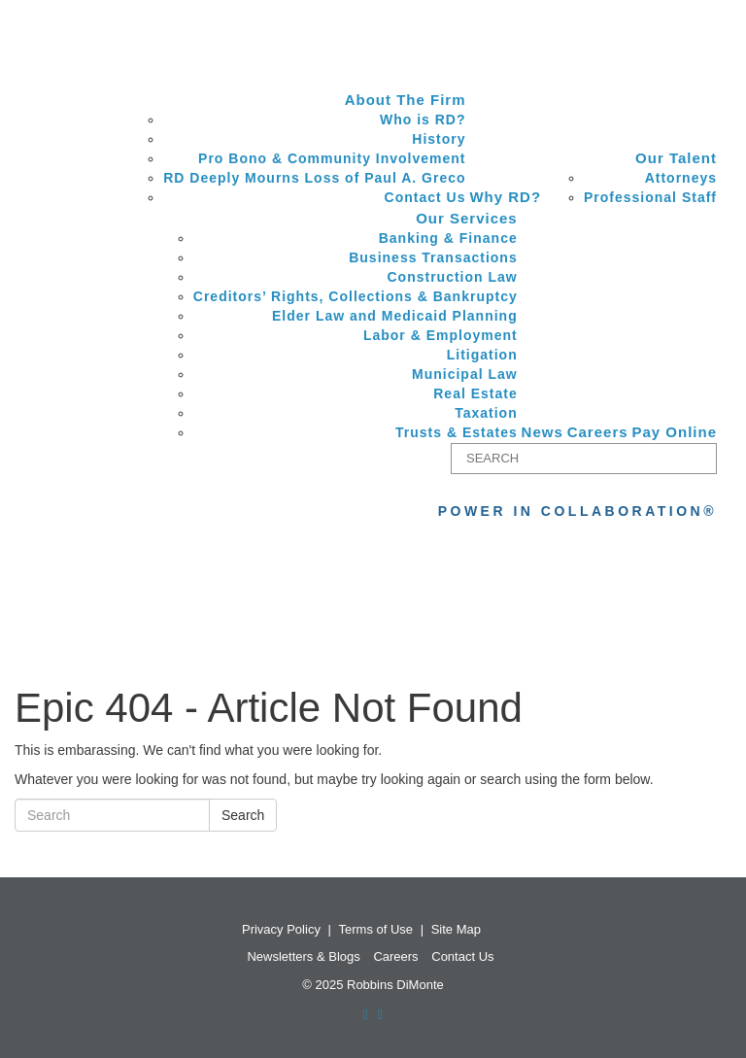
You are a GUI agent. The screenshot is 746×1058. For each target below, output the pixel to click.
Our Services (467, 218)
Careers (597, 432)
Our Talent (676, 158)
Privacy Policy (281, 929)
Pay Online (674, 432)
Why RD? (505, 196)
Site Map (456, 929)
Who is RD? (423, 119)
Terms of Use (376, 929)
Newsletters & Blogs (303, 956)
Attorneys (681, 178)
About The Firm (405, 99)
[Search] (584, 458)
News (542, 432)
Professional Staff (650, 197)
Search (242, 815)
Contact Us (462, 956)
